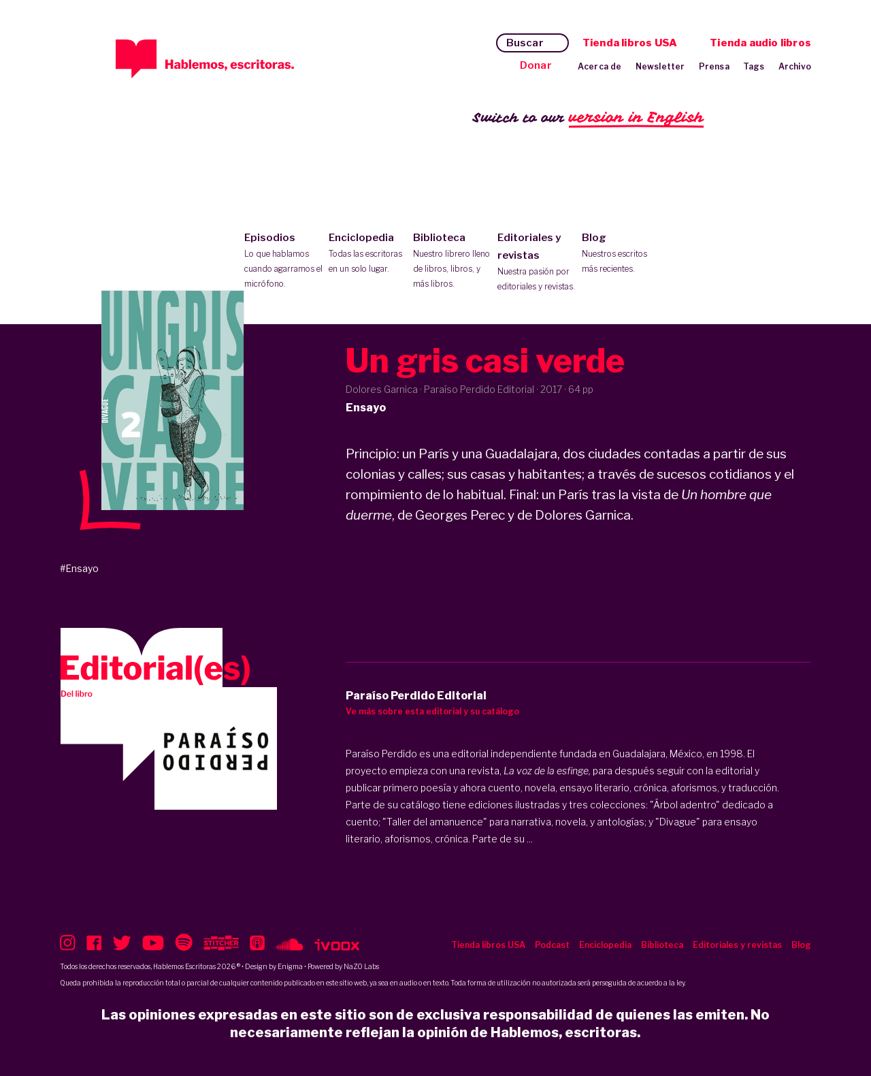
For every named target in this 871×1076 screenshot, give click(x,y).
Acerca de (600, 66)
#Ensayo (79, 568)
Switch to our (588, 118)
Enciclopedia (368, 254)
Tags (754, 66)
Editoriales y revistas (536, 263)
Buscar (525, 43)
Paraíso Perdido (381, 753)
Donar (536, 65)
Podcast (552, 945)
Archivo (794, 66)
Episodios (283, 261)
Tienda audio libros (760, 43)
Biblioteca (452, 261)
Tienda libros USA (629, 43)
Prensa (714, 66)
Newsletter (660, 66)
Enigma (290, 966)
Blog (621, 254)
